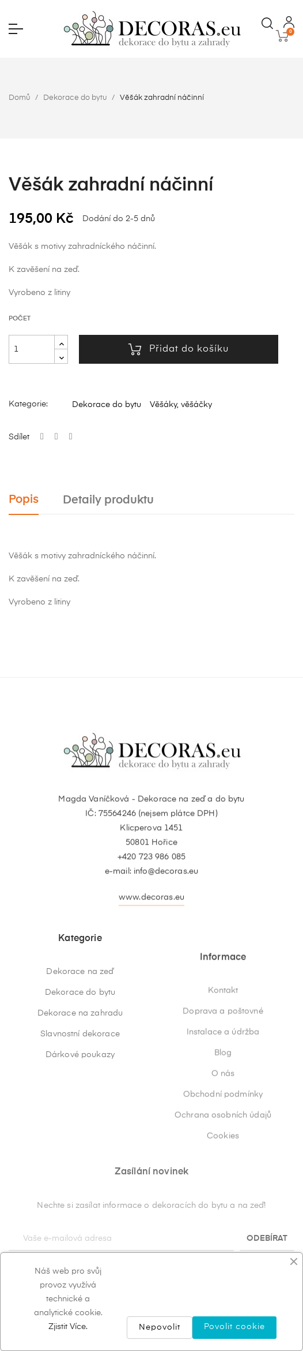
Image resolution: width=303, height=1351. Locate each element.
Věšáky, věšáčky (181, 405)
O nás (223, 1190)
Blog (223, 1169)
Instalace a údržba (223, 1148)
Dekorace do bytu (106, 405)
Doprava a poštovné (223, 1128)
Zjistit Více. (68, 1327)
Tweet (56, 437)
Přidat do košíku (178, 349)
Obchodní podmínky (223, 1211)
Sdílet (42, 437)
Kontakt (223, 1107)
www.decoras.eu (151, 947)
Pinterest (71, 437)
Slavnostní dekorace (80, 1114)
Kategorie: (28, 404)
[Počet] (32, 349)
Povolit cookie (234, 1327)
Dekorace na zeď (79, 1051)
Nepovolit (159, 1327)
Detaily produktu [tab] (108, 500)
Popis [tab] (24, 500)
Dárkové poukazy (80, 1134)
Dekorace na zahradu (80, 1093)
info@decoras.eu (166, 921)
